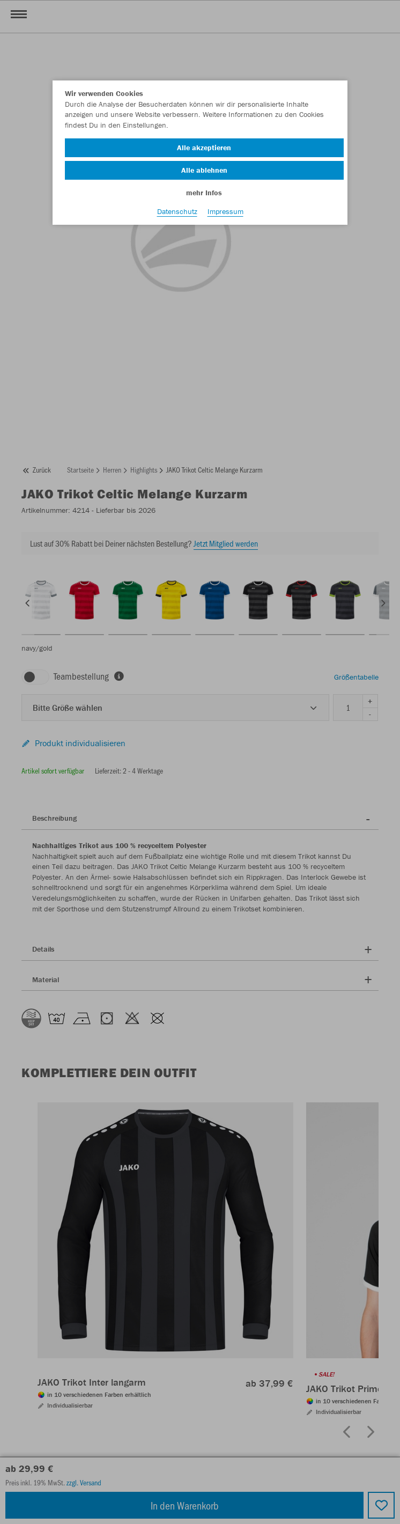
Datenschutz (177, 211)
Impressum (225, 211)
